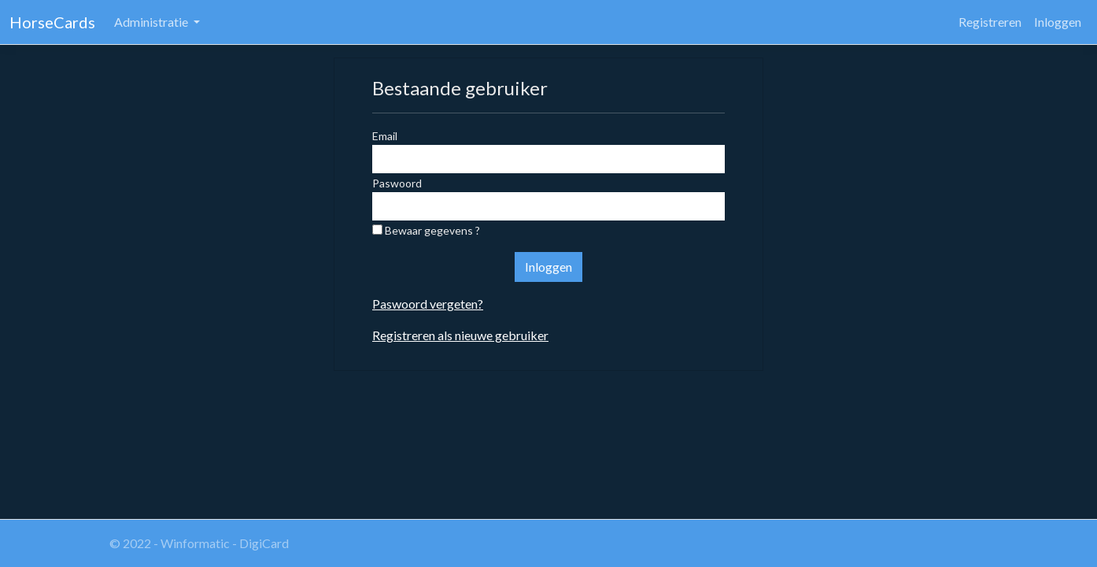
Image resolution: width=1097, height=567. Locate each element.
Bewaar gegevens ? (426, 230)
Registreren (989, 21)
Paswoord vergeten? (427, 303)
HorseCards (52, 22)
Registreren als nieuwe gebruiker (460, 335)
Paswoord (397, 183)
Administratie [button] (152, 21)
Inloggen (1057, 21)
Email (384, 136)
